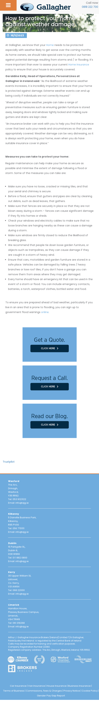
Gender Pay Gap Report (51, 695)
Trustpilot (9, 462)
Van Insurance (36, 686)
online (45, 312)
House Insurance (57, 686)
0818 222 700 (90, 7)
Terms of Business (13, 690)
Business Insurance (79, 686)
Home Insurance (78, 64)
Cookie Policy (90, 690)
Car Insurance (18, 686)
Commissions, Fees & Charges (44, 690)
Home (50, 45)
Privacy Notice (71, 690)
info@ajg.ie (22, 503)
